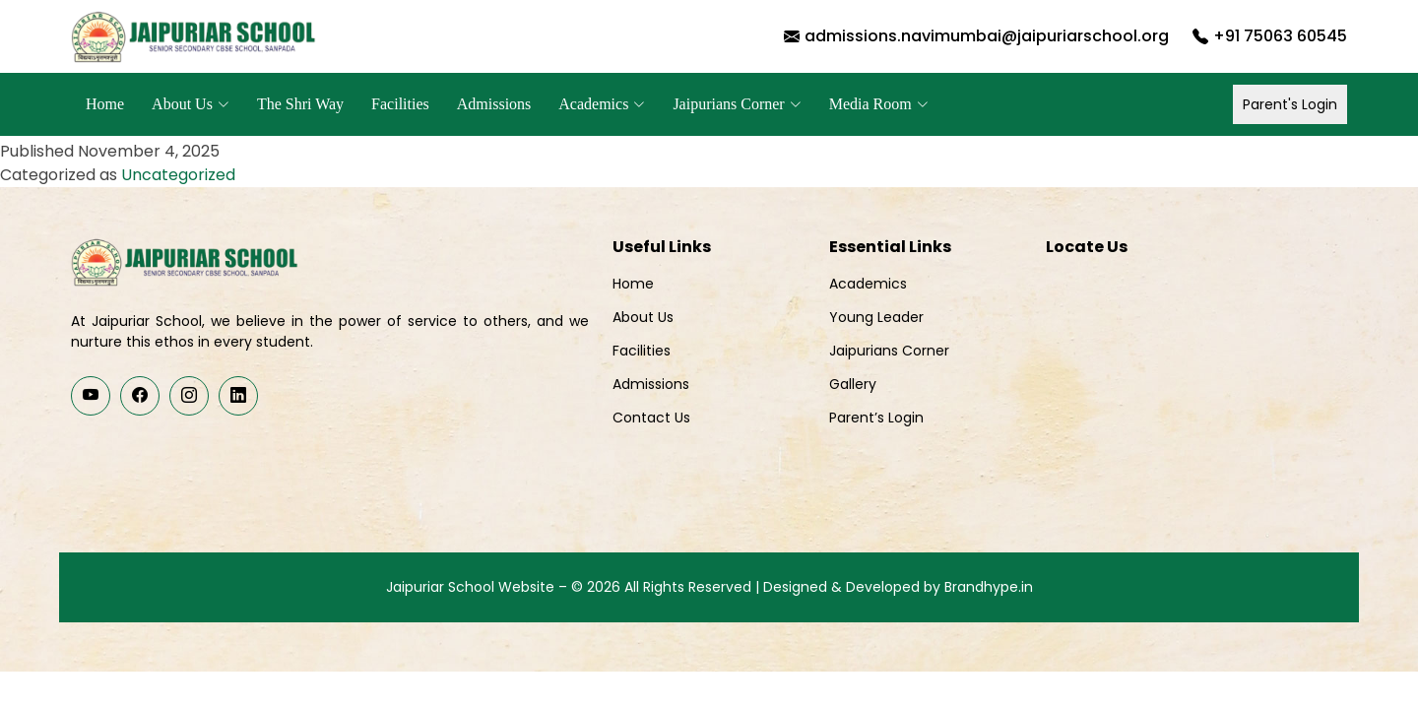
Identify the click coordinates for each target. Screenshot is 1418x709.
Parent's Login (1290, 104)
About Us (643, 317)
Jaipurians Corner (889, 350)
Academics (868, 283)
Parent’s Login (876, 417)
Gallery (852, 384)
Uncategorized (178, 174)
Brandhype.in (988, 587)
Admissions (494, 104)
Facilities (400, 104)
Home (105, 104)
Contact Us (651, 417)
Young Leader (876, 317)
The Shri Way (300, 104)
